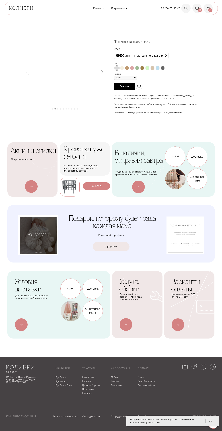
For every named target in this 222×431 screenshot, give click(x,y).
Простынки (88, 389)
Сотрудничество (121, 416)
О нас (141, 377)
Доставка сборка (146, 385)
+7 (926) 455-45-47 (170, 8)
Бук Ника (60, 381)
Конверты (87, 393)
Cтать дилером (91, 416)
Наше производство (65, 416)
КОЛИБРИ (21, 8)
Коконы (115, 381)
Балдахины (116, 385)
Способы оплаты (146, 381)
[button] (141, 56)
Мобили (115, 377)
